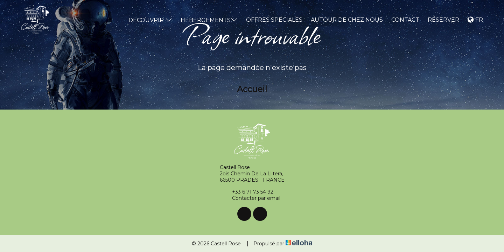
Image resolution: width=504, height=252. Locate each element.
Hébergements (209, 19)
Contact (405, 19)
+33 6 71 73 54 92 (248, 192)
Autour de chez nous (347, 19)
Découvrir (150, 19)
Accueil (252, 89)
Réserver (443, 19)
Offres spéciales (274, 19)
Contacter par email (252, 198)
